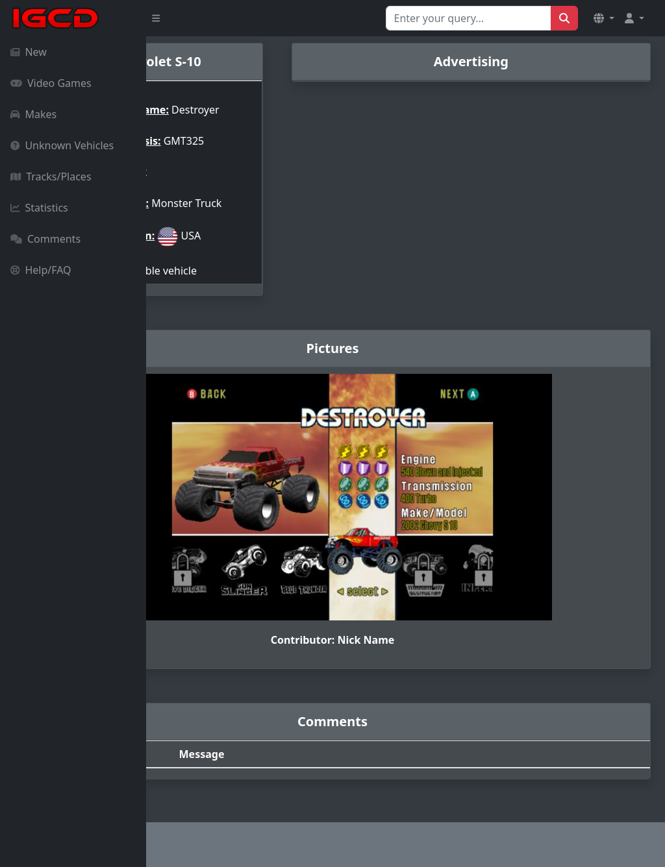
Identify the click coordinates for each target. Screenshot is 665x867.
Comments (45, 239)
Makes (33, 114)
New (28, 52)
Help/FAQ (40, 270)
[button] (604, 18)
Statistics (39, 208)
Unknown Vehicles (62, 145)
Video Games (51, 83)
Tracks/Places (51, 176)
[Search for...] (468, 18)
